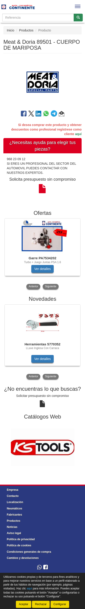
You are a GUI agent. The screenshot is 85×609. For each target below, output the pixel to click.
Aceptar (23, 604)
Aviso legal (14, 533)
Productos (26, 30)
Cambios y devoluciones (23, 558)
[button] (61, 114)
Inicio (10, 30)
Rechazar (40, 604)
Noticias (12, 527)
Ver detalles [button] (42, 269)
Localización (15, 502)
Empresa (12, 489)
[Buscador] (38, 17)
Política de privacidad (21, 539)
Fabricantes (14, 514)
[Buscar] (78, 17)
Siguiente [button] (50, 286)
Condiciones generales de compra (29, 551)
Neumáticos (14, 508)
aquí (78, 134)
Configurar (59, 604)
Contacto (13, 496)
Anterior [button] (33, 286)
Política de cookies (19, 545)
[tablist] (42, 254)
